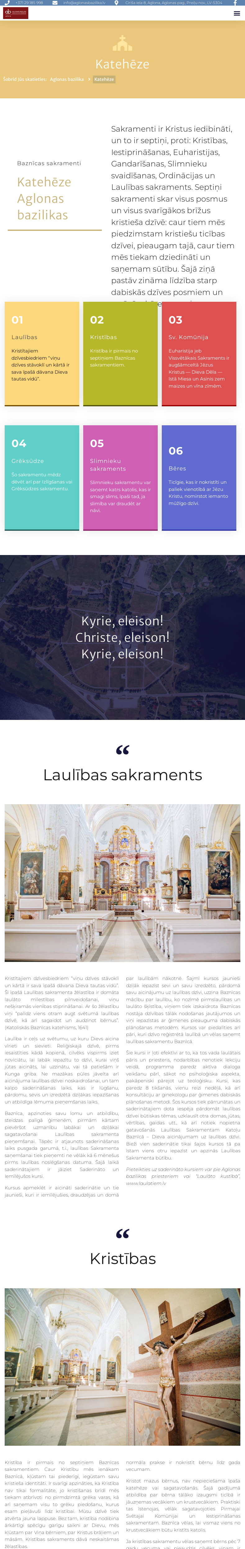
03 (176, 319)
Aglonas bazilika (67, 79)
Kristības (103, 337)
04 (18, 443)
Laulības (24, 337)
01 (17, 319)
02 (97, 319)
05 (97, 443)
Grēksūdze (27, 461)
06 (176, 450)
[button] (237, 13)
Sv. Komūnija (189, 337)
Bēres (177, 468)
